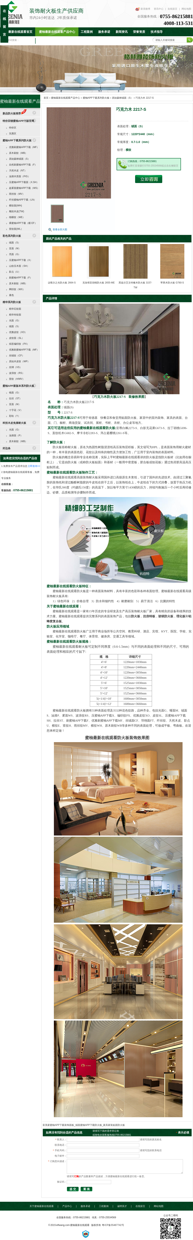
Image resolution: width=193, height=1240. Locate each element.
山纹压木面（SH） (19, 266)
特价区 (12, 127)
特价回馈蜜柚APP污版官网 (18, 120)
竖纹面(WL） (16, 229)
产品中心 (67, 1206)
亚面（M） (15, 248)
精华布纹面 (15, 314)
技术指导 (157, 31)
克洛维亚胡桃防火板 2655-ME (98, 282)
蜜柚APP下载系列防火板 (96, 97)
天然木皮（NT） (18, 170)
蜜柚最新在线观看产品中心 (57, 31)
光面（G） (15, 320)
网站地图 (186, 8)
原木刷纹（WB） (18, 153)
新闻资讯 (122, 31)
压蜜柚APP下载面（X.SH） (24, 182)
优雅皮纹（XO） (18, 332)
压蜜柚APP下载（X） (20, 260)
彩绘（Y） (14, 416)
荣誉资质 (139, 31)
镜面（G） (15, 392)
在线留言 (172, 8)
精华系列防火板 (12, 302)
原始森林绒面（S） (122, 97)
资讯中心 (158, 8)
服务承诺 (104, 31)
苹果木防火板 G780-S (172, 282)
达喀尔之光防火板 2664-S (62, 282)
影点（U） (15, 271)
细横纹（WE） (17, 217)
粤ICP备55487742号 (113, 1225)
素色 (11, 295)
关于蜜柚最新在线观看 (42, 1206)
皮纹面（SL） (16, 338)
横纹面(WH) (15, 205)
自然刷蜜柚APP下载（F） (23, 164)
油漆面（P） (16, 435)
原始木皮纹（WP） (19, 361)
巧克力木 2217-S (145, 97)
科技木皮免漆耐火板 (14, 422)
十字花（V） (16, 410)
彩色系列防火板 (12, 235)
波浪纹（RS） (17, 373)
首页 (46, 97)
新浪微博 (145, 8)
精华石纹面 (15, 308)
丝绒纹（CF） (16, 355)
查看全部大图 (60, 229)
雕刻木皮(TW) (16, 211)
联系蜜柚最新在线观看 (53, 40)
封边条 (6, 448)
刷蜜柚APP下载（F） (20, 277)
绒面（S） (14, 242)
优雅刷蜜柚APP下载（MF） (24, 147)
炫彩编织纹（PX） (19, 343)
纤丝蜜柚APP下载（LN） (22, 199)
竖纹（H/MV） (17, 378)
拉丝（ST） (15, 398)
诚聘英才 (122, 1206)
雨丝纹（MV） (17, 193)
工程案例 (87, 31)
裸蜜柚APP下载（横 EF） (23, 223)
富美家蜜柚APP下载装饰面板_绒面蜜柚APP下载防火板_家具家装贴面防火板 (84, 1125)
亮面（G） (15, 254)
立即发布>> (34, 466)
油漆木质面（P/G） (19, 176)
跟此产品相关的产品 (58, 238)
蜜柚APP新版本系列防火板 (18, 385)
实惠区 (12, 133)
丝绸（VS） (15, 367)
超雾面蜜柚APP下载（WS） (24, 188)
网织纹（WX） (17, 289)
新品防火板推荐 (15, 113)
